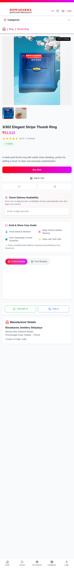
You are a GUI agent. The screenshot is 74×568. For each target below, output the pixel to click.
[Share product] (55, 186)
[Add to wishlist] (19, 186)
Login (69, 11)
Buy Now (37, 170)
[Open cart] (62, 11)
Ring (11, 29)
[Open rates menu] (52, 11)
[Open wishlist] (57, 11)
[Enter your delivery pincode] (37, 211)
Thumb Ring (23, 29)
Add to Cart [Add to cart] (37, 178)
